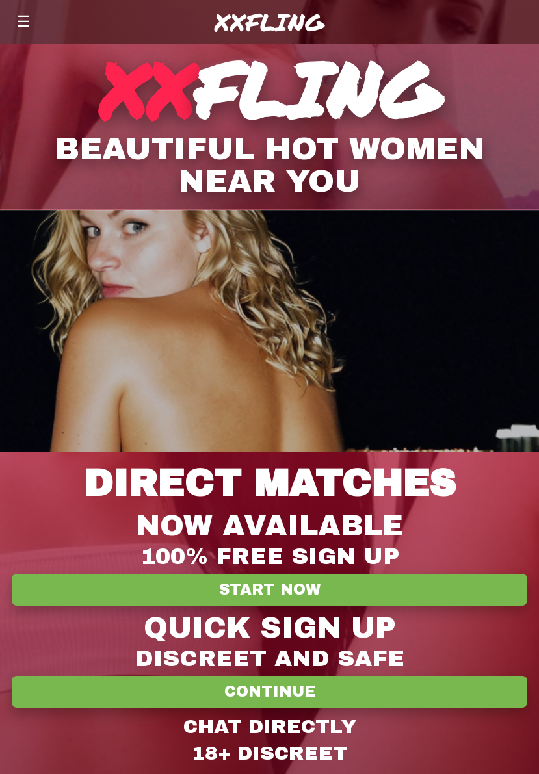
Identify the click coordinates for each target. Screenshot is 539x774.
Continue (269, 692)
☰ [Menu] (24, 21)
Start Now (270, 590)
